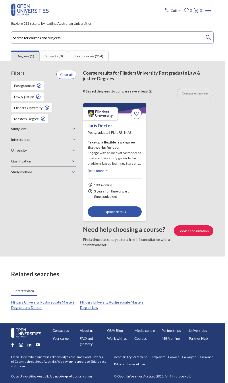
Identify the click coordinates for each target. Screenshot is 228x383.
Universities (198, 330)
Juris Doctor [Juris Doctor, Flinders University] (100, 125)
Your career (61, 338)
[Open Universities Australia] (30, 14)
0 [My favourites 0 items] (188, 10)
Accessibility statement (130, 357)
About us (86, 330)
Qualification (43, 161)
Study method (43, 172)
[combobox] (112, 37)
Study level (43, 128)
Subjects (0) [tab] (54, 56)
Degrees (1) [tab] (25, 56)
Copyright (189, 357)
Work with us (117, 338)
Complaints (158, 357)
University (43, 150)
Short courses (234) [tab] (88, 56)
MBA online (171, 338)
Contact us (60, 330)
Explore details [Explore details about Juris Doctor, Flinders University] (114, 211)
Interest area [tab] (24, 291)
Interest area (43, 139)
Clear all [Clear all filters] (66, 74)
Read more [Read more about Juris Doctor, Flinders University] (98, 170)
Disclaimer (206, 357)
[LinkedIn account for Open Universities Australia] (29, 345)
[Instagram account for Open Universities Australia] (21, 345)
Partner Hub (198, 338)
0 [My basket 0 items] (198, 10)
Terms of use (136, 364)
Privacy (119, 364)
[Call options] (173, 10)
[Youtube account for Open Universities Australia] (38, 345)
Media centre (144, 330)
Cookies (174, 357)
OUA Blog (115, 330)
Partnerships (171, 330)
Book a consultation (194, 231)
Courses (140, 338)
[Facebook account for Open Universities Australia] (12, 345)
